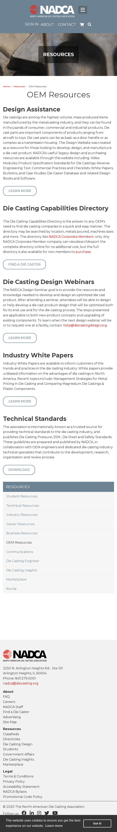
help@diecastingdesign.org (85, 325)
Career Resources (20, 524)
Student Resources (21, 496)
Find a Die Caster (24, 264)
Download (19, 470)
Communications (19, 552)
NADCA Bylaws (15, 792)
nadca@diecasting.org (20, 683)
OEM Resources (19, 542)
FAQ (6, 697)
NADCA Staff (13, 707)
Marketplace (16, 579)
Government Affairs (18, 754)
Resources (19, 86)
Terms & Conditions (18, 776)
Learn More (19, 191)
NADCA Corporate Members (71, 237)
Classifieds (11, 734)
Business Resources (21, 533)
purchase (83, 252)
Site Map (10, 722)
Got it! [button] (97, 823)
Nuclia (11, 589)
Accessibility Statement (21, 787)
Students (10, 749)
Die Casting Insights (21, 570)
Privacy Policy (14, 781)
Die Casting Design (17, 744)
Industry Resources (21, 515)
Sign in (32, 24)
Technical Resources (22, 506)
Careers (9, 702)
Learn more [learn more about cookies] (54, 825)
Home (6, 86)
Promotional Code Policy (22, 797)
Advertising (12, 717)
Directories (11, 739)
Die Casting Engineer (22, 561)
